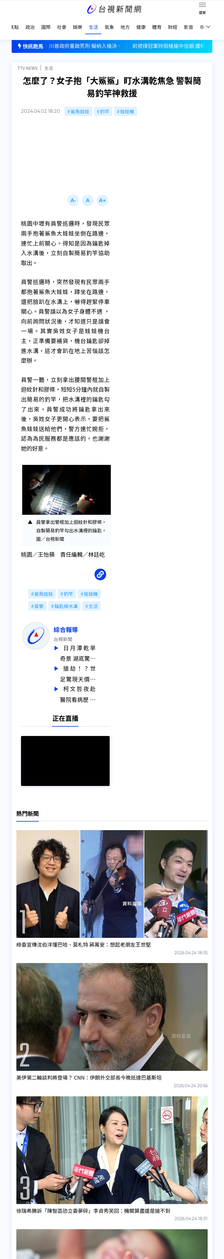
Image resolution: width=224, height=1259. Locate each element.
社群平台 (21, 1206)
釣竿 (104, 100)
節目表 (19, 1198)
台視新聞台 (130, 1130)
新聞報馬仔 (67, 1190)
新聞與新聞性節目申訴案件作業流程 (136, 1181)
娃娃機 (127, 100)
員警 (39, 595)
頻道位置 (21, 1190)
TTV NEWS (28, 57)
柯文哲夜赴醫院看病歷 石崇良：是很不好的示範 (92, 681)
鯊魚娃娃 (80, 100)
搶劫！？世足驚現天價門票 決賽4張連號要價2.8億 (92, 662)
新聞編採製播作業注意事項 (127, 1173)
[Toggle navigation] (202, 6)
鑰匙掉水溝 (66, 595)
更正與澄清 (67, 1173)
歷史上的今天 (69, 1198)
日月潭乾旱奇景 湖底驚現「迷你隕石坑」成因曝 (92, 642)
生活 (48, 57)
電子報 (106, 1190)
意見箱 (62, 1181)
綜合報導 (80, 618)
